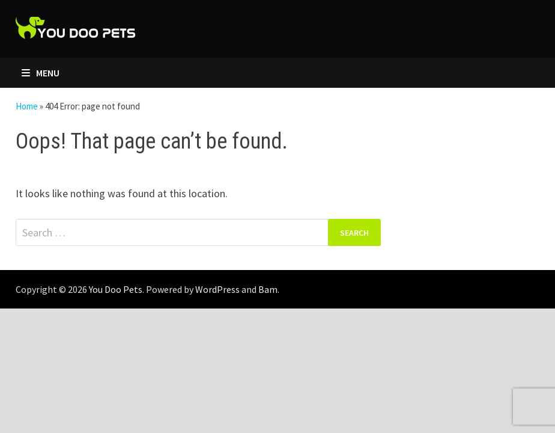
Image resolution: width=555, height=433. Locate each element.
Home (27, 106)
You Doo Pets (115, 289)
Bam (268, 289)
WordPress (217, 289)
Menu (40, 73)
